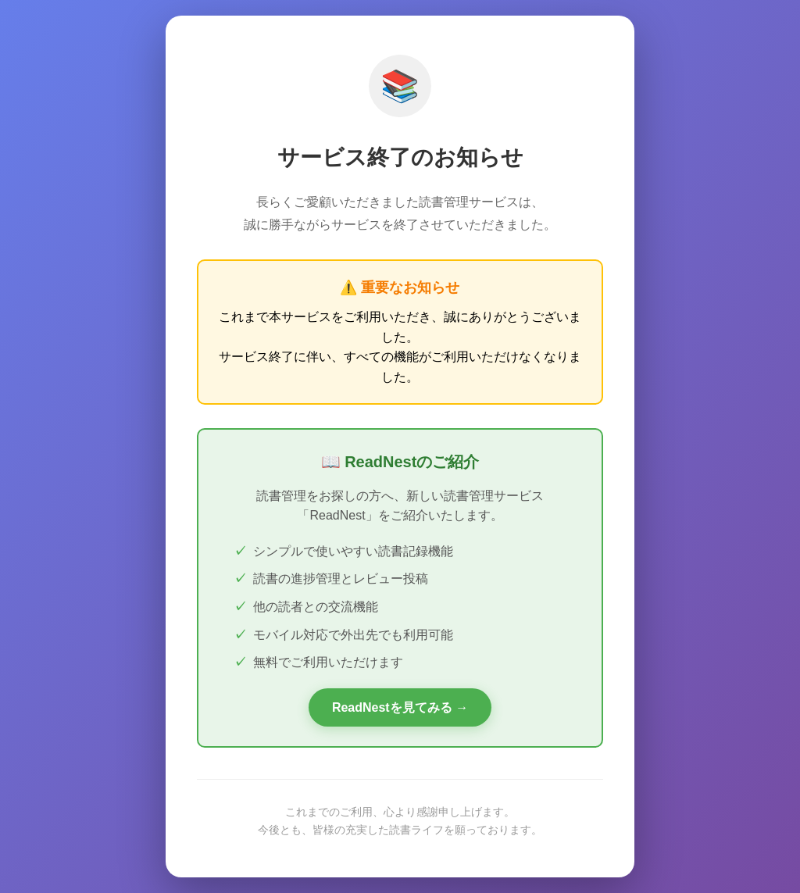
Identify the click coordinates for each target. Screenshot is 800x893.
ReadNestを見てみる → (400, 707)
